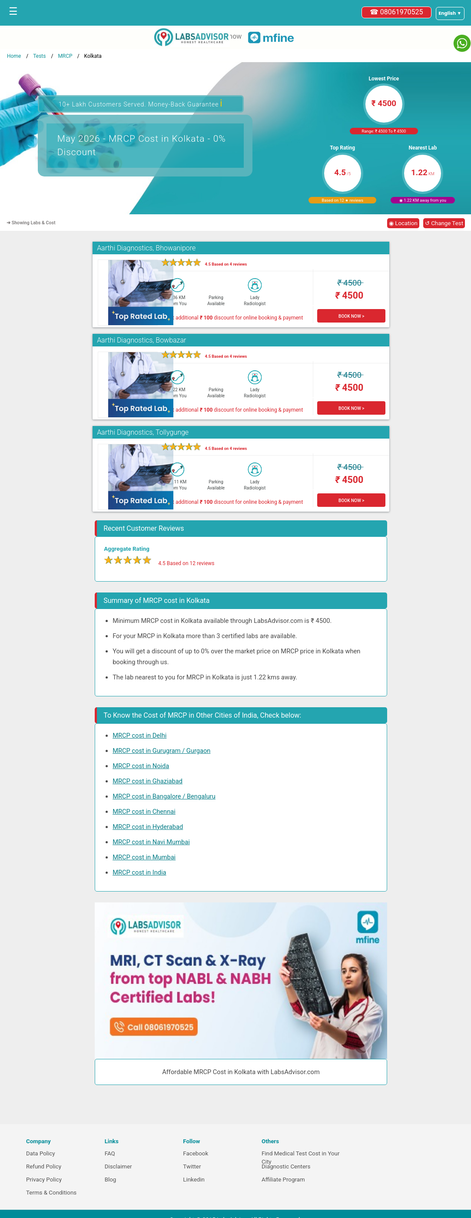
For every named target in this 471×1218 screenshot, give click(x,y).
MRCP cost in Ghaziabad (147, 781)
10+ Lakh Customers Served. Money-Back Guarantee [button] (141, 103)
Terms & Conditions (51, 1192)
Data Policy (40, 1153)
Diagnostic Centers (286, 1166)
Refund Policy (43, 1166)
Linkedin (194, 1179)
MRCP (65, 56)
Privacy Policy (44, 1179)
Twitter (192, 1166)
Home (14, 56)
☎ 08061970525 (396, 12)
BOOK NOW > (351, 316)
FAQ (110, 1153)
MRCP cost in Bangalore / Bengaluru (164, 796)
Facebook (195, 1153)
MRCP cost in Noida (141, 766)
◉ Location (403, 223)
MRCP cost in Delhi (139, 735)
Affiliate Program (283, 1179)
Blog (110, 1179)
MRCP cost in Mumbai (144, 857)
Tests (39, 56)
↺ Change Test (444, 223)
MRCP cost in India (139, 872)
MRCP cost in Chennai (144, 811)
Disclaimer (118, 1166)
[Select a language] (450, 13)
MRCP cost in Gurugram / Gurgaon (161, 751)
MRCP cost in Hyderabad (148, 827)
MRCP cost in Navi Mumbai (151, 842)
